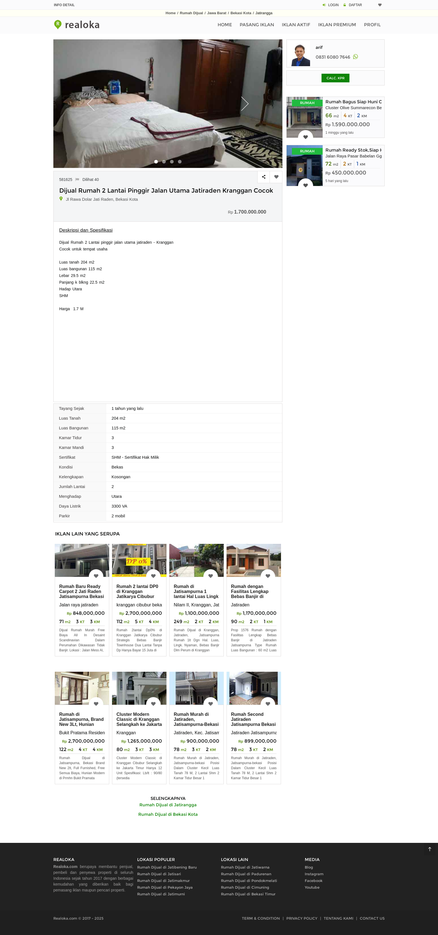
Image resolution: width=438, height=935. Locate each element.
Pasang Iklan (257, 24)
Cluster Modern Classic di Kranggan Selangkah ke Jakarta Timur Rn (139, 722)
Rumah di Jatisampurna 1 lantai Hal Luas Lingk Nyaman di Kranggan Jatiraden (196, 596)
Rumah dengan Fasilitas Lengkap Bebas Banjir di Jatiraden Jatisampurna (249, 596)
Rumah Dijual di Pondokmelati (249, 880)
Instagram (314, 874)
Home (171, 13)
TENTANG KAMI (338, 918)
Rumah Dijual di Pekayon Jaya (165, 887)
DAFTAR (355, 5)
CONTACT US (372, 918)
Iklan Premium (337, 24)
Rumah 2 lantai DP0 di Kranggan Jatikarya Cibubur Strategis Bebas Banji (137, 596)
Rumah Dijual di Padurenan (246, 874)
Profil (372, 24)
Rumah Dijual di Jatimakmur (163, 880)
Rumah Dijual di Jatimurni (161, 894)
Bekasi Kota (240, 13)
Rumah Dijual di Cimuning (245, 887)
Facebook (314, 880)
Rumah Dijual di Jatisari (159, 874)
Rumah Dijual (191, 13)
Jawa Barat (217, 13)
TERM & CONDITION (261, 918)
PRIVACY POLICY (301, 918)
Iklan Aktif (296, 24)
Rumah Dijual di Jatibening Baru (167, 867)
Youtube (312, 887)
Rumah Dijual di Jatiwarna (245, 867)
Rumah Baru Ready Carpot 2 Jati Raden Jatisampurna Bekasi (81, 591)
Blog (309, 867)
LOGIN (333, 5)
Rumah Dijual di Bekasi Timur (248, 894)
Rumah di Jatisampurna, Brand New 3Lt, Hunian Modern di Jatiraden (81, 722)
